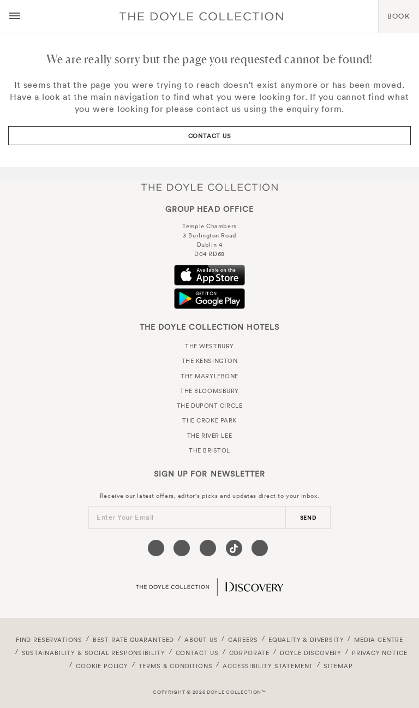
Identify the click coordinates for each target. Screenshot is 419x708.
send (308, 518)
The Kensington (210, 360)
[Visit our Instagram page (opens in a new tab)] (208, 548)
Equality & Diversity (306, 639)
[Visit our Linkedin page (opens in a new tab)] (260, 548)
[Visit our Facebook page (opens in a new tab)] (156, 548)
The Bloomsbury (209, 390)
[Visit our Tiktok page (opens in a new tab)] (234, 548)
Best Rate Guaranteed (134, 639)
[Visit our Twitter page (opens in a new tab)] (181, 548)
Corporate (249, 652)
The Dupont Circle (209, 405)
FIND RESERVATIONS (49, 639)
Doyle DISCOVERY (311, 652)
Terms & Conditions (176, 666)
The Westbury (209, 346)
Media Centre (378, 639)
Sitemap (338, 666)
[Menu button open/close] (15, 16)
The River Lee (209, 435)
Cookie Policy (102, 666)
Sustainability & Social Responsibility (93, 652)
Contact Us (209, 136)
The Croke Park (209, 420)
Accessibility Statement (268, 666)
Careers (243, 639)
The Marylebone (209, 376)
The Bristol (209, 450)
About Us (201, 639)
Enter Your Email (125, 517)
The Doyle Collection (209, 187)
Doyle (201, 16)
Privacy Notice (380, 652)
